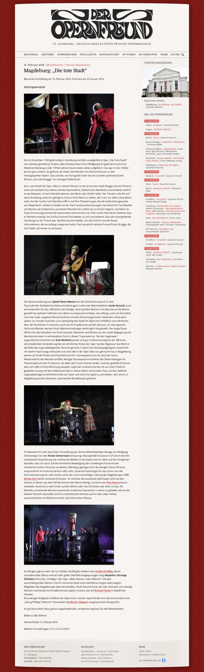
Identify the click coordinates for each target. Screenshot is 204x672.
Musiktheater (55, 65)
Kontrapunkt (109, 54)
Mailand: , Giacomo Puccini (164, 176)
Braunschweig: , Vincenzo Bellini (165, 143)
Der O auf (149, 660)
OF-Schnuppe (148, 54)
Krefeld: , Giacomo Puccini (164, 244)
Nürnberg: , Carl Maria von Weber (164, 260)
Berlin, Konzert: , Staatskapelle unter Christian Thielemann (166, 223)
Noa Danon (113, 482)
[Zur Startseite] (102, 24)
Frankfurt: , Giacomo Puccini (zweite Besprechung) (164, 200)
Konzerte (101, 651)
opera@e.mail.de (42, 661)
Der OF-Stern (105, 658)
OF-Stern (129, 54)
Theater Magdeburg (77, 65)
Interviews (113, 651)
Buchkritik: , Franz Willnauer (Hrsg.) (165, 159)
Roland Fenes (102, 590)
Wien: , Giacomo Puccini (161, 184)
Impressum (144, 654)
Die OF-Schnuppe (90, 661)
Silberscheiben (88, 658)
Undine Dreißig (104, 571)
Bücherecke (107, 654)
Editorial (31, 54)
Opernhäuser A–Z (90, 654)
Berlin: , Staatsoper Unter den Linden (164, 253)
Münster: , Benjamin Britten (166, 267)
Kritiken (48, 54)
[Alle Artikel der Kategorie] (165, 82)
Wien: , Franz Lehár (163, 218)
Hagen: (158, 129)
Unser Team (145, 651)
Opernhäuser (67, 54)
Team (164, 54)
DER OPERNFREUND (34, 646)
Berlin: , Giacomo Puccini (161, 137)
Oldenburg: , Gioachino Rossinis (162, 166)
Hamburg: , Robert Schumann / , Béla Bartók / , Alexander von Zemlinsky (165, 210)
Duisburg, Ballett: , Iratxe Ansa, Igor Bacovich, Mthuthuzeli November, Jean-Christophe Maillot (164, 151)
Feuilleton (88, 54)
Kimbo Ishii (30, 478)
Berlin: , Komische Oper (163, 189)
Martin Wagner (79, 602)
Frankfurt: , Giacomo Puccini (164, 240)
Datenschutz (159, 654)
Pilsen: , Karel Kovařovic (162, 125)
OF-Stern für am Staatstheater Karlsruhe (160, 230)
